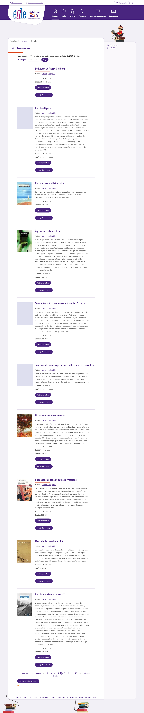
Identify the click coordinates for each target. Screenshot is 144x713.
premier (25, 673)
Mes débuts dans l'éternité (49, 541)
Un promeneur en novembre (50, 415)
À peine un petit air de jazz (49, 231)
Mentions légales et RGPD (59, 697)
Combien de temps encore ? (50, 594)
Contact (18, 697)
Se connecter (114, 45)
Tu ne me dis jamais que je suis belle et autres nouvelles (64, 365)
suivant (86, 673)
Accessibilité (43, 697)
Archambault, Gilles (49, 113)
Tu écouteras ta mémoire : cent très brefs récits (60, 303)
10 (76, 673)
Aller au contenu (16, 3)
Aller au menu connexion (35, 3)
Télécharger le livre (43, 87)
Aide (25, 697)
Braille (72, 16)
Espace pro (113, 16)
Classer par (21, 59)
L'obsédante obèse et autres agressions (56, 479)
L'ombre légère (43, 108)
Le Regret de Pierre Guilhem (50, 68)
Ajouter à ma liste (45, 95)
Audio (64, 16)
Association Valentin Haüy (87, 697)
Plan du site (33, 697)
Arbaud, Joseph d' (48, 74)
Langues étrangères (98, 16)
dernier (56, 676)
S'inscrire (112, 48)
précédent (36, 673)
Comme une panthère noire (49, 183)
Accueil (24, 41)
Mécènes (73, 697)
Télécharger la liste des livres (28, 681)
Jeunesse (82, 16)
